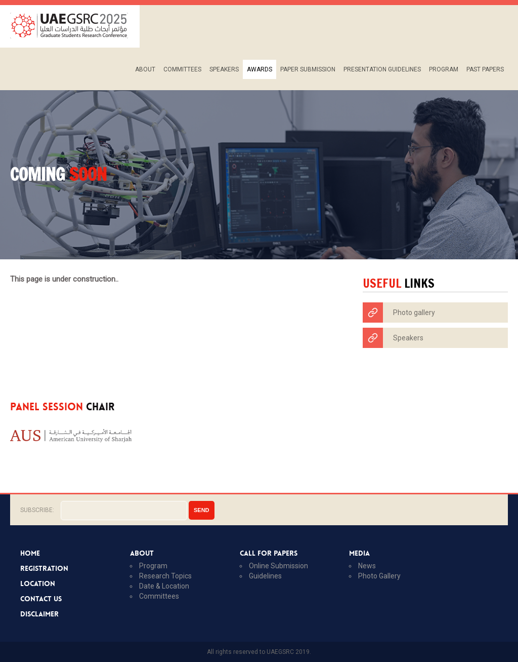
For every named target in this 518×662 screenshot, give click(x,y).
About (145, 69)
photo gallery (379, 576)
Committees (182, 69)
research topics (165, 576)
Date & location (164, 586)
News (367, 566)
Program (443, 69)
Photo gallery (399, 312)
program (153, 566)
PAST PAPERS (485, 69)
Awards (259, 69)
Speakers (224, 69)
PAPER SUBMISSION (307, 69)
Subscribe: (37, 510)
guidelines (265, 576)
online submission (278, 566)
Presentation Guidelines (382, 69)
